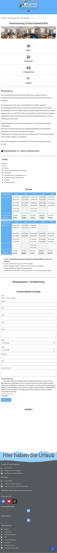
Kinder (2, 361)
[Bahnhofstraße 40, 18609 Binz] (28, 431)
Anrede (2, 295)
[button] (28, 10)
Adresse (3, 329)
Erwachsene (4, 354)
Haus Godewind (25, 18)
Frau (3, 298)
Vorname (3, 301)
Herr (8, 298)
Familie (13, 298)
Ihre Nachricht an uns (6, 368)
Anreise (3, 340)
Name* (2, 308)
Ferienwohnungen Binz (14, 18)
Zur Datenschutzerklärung (7, 393)
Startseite (3, 18)
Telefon (2, 322)
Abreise (3, 347)
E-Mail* (3, 315)
